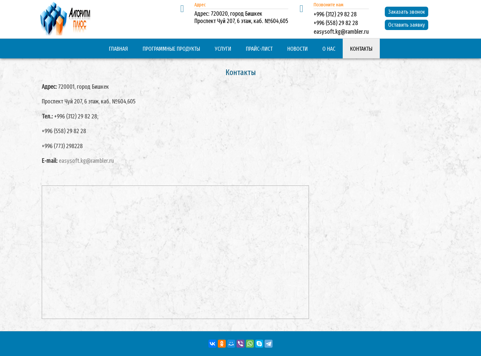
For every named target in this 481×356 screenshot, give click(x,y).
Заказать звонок (406, 11)
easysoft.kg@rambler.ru (86, 160)
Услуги (223, 48)
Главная (118, 48)
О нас (328, 48)
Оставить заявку (406, 24)
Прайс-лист (259, 48)
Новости (297, 48)
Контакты (361, 48)
